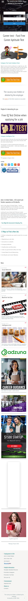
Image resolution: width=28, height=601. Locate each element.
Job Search (7, 561)
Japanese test (7, 583)
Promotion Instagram (9, 572)
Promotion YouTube (9, 574)
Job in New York (8, 558)
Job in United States (9, 556)
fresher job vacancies (18, 215)
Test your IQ (7, 577)
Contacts (6, 588)
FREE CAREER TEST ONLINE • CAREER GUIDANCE (13, 374)
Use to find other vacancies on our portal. (14, 99)
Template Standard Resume (11, 569)
